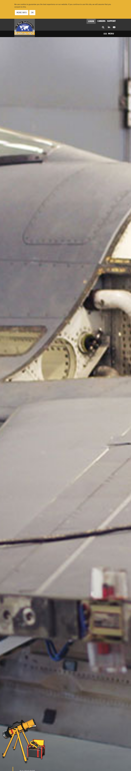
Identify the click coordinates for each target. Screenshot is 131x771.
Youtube (114, 26)
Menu (108, 33)
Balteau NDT (24, 27)
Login (91, 20)
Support (111, 20)
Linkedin (109, 26)
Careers (101, 20)
